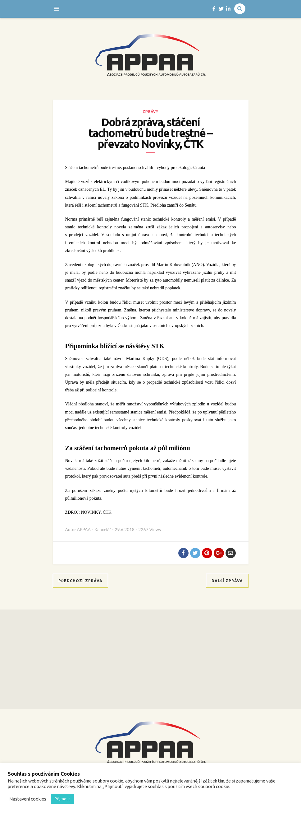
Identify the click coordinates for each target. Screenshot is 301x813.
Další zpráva (227, 581)
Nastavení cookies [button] (27, 798)
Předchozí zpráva (80, 581)
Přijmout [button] (62, 799)
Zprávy (150, 112)
